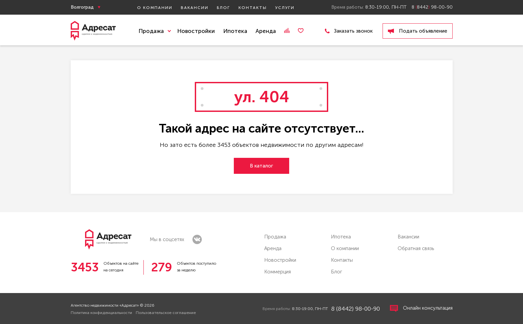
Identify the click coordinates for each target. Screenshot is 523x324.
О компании (154, 7)
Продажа (275, 237)
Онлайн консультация (421, 308)
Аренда (265, 31)
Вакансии (194, 7)
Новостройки (196, 31)
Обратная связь (416, 248)
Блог (223, 7)
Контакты (252, 7)
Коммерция (277, 272)
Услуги (285, 7)
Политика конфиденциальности (101, 312)
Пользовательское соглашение (166, 312)
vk (197, 239)
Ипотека (235, 31)
